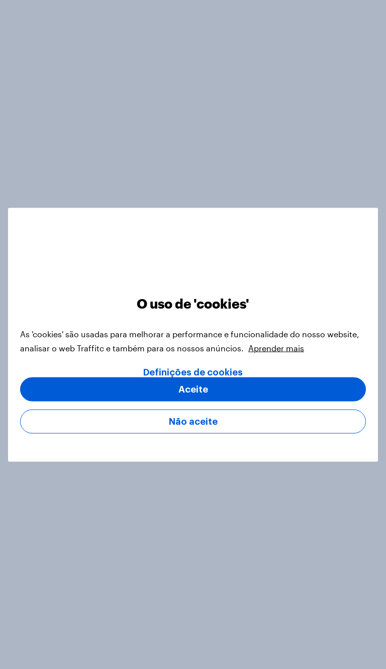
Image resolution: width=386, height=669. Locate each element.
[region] (193, 334)
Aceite (193, 389)
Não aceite (193, 421)
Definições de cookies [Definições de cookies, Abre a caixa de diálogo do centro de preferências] (193, 371)
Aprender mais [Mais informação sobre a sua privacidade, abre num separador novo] (276, 347)
